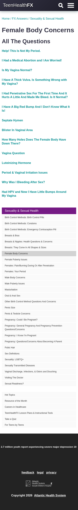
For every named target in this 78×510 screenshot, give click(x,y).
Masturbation (11, 289)
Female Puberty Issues (16, 259)
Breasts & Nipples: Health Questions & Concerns (28, 241)
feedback (28, 472)
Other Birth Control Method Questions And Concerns (30, 301)
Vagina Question (13, 153)
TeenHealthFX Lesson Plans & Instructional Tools (29, 413)
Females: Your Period (15, 271)
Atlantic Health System (50, 495)
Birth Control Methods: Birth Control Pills (24, 217)
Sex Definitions (12, 353)
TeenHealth (18, 5)
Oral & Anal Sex (12, 295)
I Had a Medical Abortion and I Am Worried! (32, 60)
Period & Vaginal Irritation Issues (25, 172)
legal (40, 472)
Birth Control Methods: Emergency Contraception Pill (30, 229)
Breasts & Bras (12, 235)
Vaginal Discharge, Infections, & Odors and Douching (31, 371)
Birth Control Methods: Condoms (21, 223)
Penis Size (10, 307)
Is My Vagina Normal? (17, 70)
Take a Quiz (10, 419)
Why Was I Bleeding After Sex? (23, 182)
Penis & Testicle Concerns (17, 313)
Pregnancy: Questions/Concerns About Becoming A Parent (33, 341)
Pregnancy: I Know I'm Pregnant (20, 335)
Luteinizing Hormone (16, 162)
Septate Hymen (12, 120)
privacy (51, 472)
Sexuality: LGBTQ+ (14, 359)
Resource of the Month (16, 401)
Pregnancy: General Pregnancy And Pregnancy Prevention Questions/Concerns (33, 327)
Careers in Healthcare (15, 407)
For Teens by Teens (14, 425)
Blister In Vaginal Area (17, 130)
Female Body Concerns (16, 253)
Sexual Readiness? (14, 383)
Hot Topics (10, 395)
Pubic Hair (10, 347)
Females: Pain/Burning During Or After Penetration (29, 265)
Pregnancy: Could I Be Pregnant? (21, 319)
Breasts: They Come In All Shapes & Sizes (25, 247)
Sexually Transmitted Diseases (20, 365)
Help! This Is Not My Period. (21, 50)
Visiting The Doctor (14, 377)
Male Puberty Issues (15, 283)
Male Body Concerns (15, 277)
